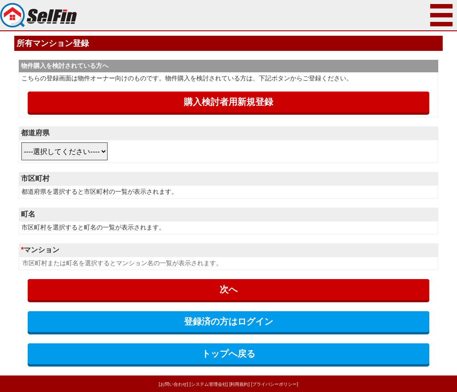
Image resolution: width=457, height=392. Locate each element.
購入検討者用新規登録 (228, 102)
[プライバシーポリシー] (275, 384)
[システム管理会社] (209, 384)
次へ (228, 289)
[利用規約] (239, 384)
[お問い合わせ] (173, 384)
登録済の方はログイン (228, 321)
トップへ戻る (228, 354)
